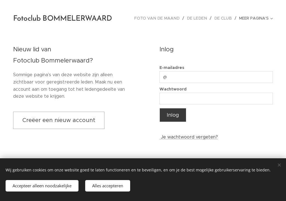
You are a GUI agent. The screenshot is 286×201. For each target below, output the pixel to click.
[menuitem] (162, 18)
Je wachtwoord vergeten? (188, 137)
